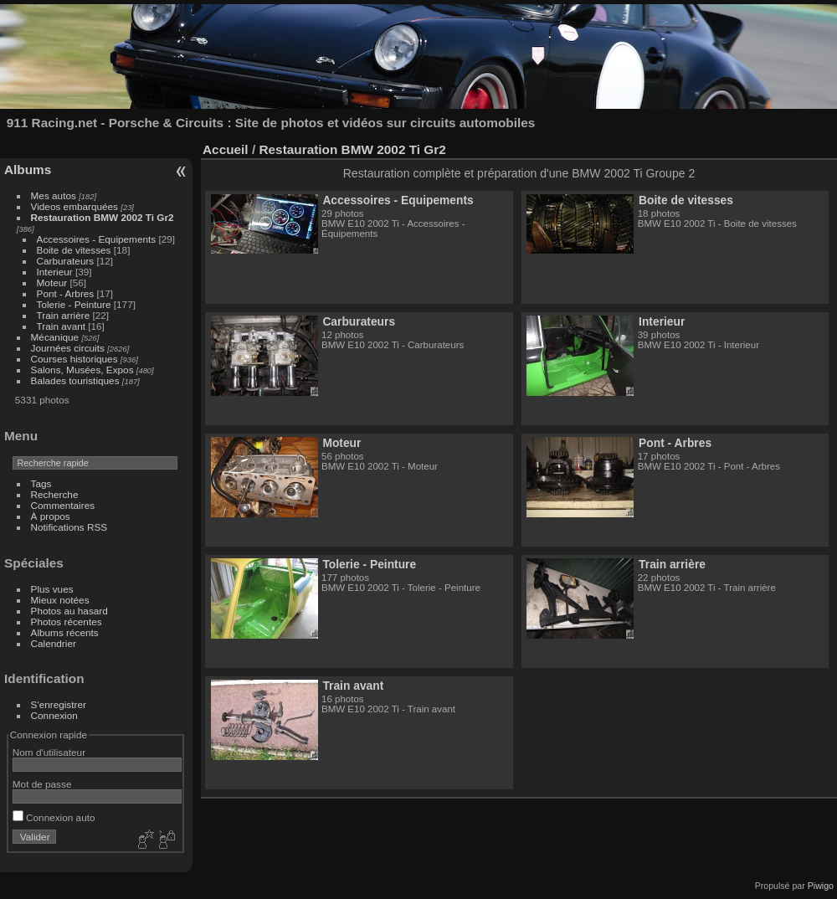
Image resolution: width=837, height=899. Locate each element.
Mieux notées (60, 599)
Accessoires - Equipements (97, 239)
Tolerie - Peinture (74, 304)
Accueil (226, 149)
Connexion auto (54, 817)
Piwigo (821, 886)
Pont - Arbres (66, 293)
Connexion (54, 715)
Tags (41, 483)
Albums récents (65, 632)
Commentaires (63, 505)
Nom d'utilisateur (49, 752)
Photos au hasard (69, 610)
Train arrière (63, 315)
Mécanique (55, 336)
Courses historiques (74, 358)
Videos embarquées (74, 206)
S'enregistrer (58, 704)
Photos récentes (66, 621)
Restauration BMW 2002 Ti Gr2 (102, 217)
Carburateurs (66, 260)
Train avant (61, 326)
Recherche (55, 494)
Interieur (55, 271)
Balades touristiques (75, 380)
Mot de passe (42, 783)
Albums (27, 169)
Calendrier (53, 643)
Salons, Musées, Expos (82, 369)
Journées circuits (68, 347)
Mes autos (53, 195)
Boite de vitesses (74, 249)
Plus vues (52, 588)
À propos (50, 516)
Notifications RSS (69, 526)
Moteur (52, 282)
